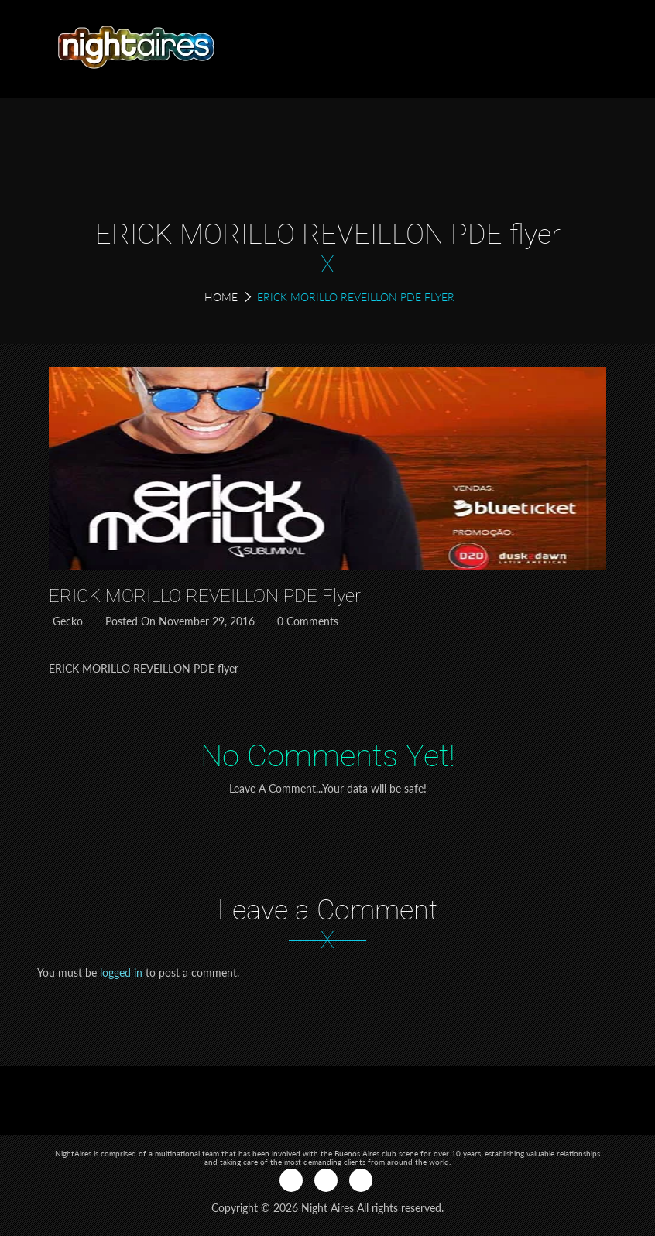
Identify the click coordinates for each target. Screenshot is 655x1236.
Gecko (66, 621)
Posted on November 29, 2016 (178, 621)
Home (221, 296)
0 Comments (305, 621)
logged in (121, 972)
